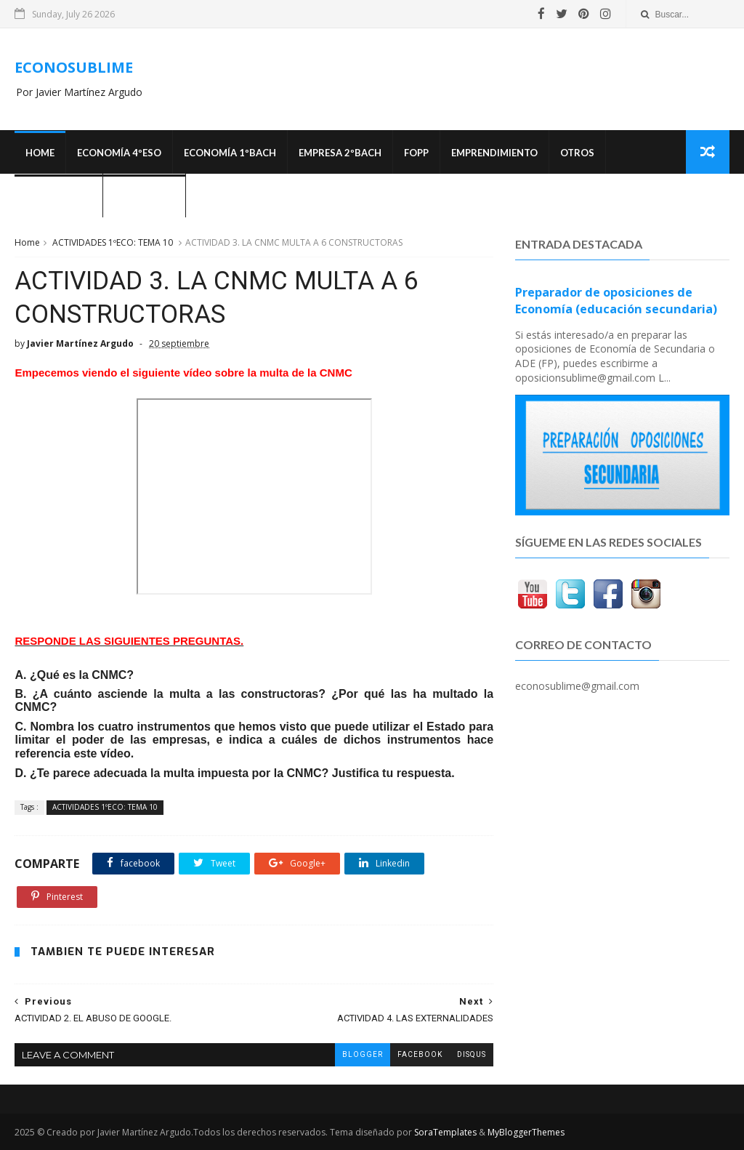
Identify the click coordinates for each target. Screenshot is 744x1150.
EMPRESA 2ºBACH (340, 152)
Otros (577, 152)
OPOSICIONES (58, 196)
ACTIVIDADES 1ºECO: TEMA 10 (112, 242)
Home (39, 152)
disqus (471, 1054)
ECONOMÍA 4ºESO (119, 152)
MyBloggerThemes (526, 1132)
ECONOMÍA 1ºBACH (230, 152)
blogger (362, 1054)
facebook (419, 1054)
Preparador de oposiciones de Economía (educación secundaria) (616, 300)
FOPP (416, 152)
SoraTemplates (445, 1132)
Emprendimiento (494, 152)
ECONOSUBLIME (74, 67)
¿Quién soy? (144, 196)
